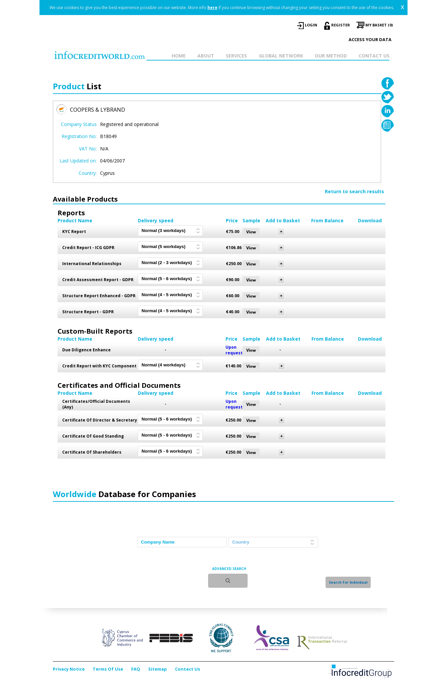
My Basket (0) (379, 24)
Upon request (234, 350)
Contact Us (187, 669)
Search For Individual (348, 582)
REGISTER (340, 24)
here (212, 7)
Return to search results (354, 191)
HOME (179, 55)
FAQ (135, 669)
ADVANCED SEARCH (229, 568)
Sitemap (157, 669)
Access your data (370, 39)
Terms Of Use (108, 669)
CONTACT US (374, 55)
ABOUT (205, 55)
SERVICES (236, 55)
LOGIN (311, 24)
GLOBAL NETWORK (281, 55)
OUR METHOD (331, 55)
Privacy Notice (69, 669)
